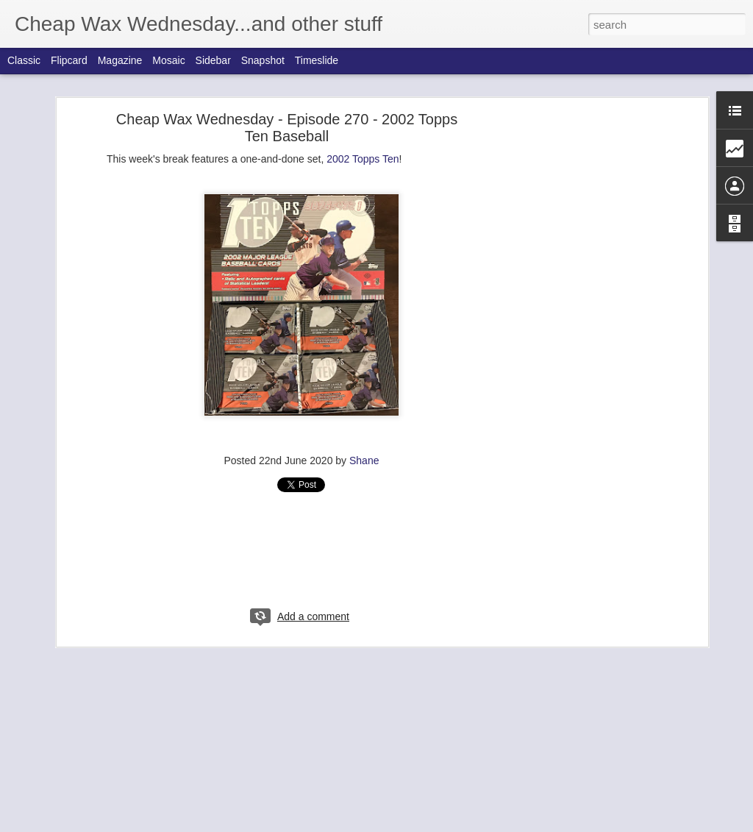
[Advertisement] (577, 350)
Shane (364, 460)
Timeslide (316, 60)
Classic (23, 60)
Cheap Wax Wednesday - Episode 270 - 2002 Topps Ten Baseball (286, 127)
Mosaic (168, 60)
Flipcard (69, 60)
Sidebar (213, 60)
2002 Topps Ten (362, 159)
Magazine (120, 60)
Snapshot (263, 60)
